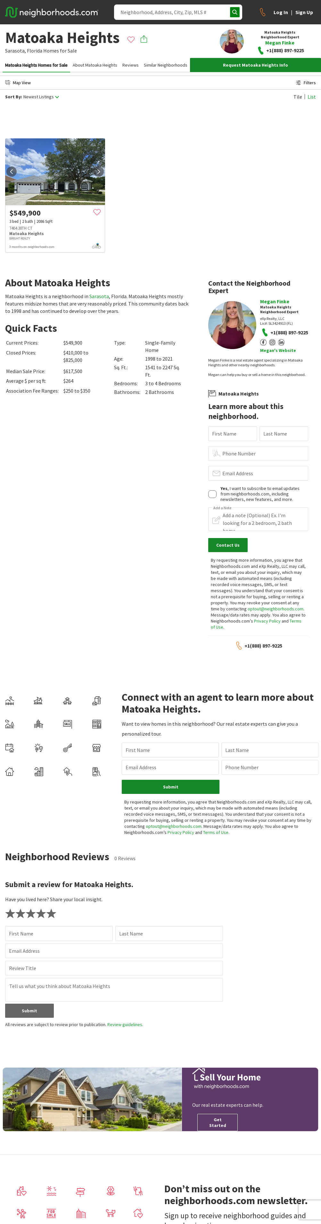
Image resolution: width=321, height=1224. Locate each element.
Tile (297, 96)
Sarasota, (15, 50)
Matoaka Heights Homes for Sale (36, 65)
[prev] (11, 172)
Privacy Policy (267, 621)
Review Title (22, 968)
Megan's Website (278, 350)
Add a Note (222, 508)
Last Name (275, 433)
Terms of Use (215, 832)
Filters (306, 83)
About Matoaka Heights (95, 65)
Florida (34, 50)
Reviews (130, 65)
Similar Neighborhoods (165, 65)
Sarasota (99, 296)
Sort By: (13, 96)
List (312, 96)
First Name (224, 433)
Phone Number (239, 453)
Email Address (237, 473)
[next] (99, 172)
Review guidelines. (125, 1024)
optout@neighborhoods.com (275, 609)
